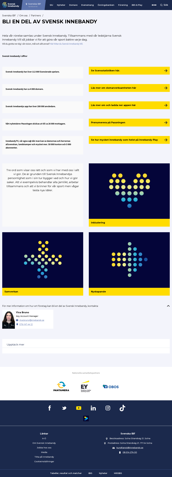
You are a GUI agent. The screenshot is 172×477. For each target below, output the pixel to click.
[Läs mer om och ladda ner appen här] (129, 105)
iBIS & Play (137, 5)
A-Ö (44, 438)
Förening (123, 5)
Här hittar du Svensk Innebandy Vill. (66, 43)
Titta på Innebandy (44, 457)
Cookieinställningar (44, 461)
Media (44, 452)
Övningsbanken (106, 5)
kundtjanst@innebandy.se (129, 447)
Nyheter (61, 5)
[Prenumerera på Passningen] (129, 123)
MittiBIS (118, 473)
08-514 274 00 (130, 452)
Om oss (23, 15)
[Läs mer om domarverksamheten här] (129, 88)
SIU (51, 5)
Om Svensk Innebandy (44, 443)
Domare (73, 5)
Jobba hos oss (44, 447)
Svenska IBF (9, 15)
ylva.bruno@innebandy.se (31, 320)
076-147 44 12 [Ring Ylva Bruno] (26, 324)
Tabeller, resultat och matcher (66, 473)
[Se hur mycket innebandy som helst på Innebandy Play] (129, 140)
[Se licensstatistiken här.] (129, 71)
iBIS (90, 473)
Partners (36, 15)
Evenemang (87, 5)
